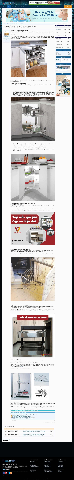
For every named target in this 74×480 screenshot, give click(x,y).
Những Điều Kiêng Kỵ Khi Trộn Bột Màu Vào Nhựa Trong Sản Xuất (33, 435)
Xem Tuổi (22, 6)
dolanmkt (69, 54)
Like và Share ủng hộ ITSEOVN (8, 439)
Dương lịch (57, 59)
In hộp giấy (37, 6)
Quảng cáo (63, 73)
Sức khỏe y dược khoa (61, 467)
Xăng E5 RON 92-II (58, 29)
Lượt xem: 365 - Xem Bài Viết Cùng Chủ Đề (18, 412)
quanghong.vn (32, 6)
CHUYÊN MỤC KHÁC (62, 459)
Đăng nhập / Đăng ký (68, 6)
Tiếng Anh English (60, 466)
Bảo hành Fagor (60, 461)
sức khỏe (21, 366)
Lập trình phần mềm (47, 461)
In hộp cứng (43, 6)
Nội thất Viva (24, 27)
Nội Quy (8, 475)
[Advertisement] (37, 449)
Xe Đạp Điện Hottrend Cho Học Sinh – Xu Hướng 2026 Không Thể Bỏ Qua (23, 414)
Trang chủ (4, 6)
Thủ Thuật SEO (32, 461)
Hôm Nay (63, 57)
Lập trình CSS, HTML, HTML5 (48, 471)
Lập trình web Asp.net (47, 467)
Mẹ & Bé (59, 470)
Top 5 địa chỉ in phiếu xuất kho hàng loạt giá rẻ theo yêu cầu (21, 416)
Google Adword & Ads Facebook (34, 466)
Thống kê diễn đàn (63, 50)
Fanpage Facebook (63, 64)
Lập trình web (46, 465)
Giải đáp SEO (32, 471)
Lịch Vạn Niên (17, 6)
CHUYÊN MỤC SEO (34, 459)
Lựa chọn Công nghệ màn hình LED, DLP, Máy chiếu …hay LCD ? (22, 417)
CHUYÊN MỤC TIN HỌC (48, 459)
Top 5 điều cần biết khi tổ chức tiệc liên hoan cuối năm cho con (21, 418)
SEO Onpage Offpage (33, 465)
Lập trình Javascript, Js (47, 470)
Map (3, 475)
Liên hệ (13, 6)
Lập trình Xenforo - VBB (47, 466)
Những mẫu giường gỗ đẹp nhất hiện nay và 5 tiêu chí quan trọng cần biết (34, 431)
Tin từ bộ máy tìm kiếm (33, 470)
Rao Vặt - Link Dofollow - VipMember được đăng (14, 27)
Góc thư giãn (60, 471)
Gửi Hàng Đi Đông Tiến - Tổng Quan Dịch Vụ (19, 415)
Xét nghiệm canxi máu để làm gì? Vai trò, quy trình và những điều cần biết (34, 434)
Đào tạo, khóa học (60, 465)
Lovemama (27, 6)
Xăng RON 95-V (58, 26)
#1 (54, 420)
